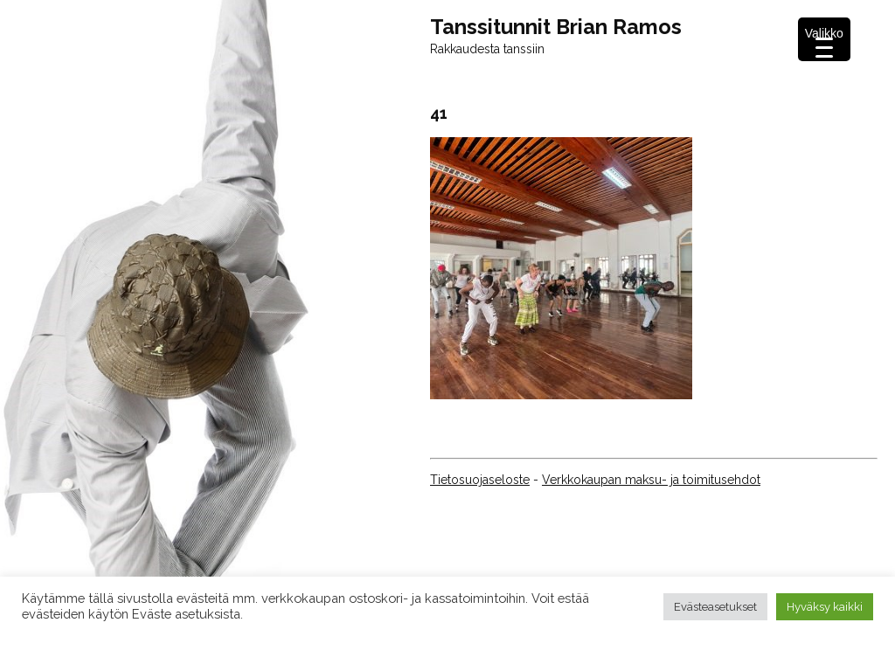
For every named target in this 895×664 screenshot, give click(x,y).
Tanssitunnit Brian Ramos (556, 27)
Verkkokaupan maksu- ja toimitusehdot (651, 480)
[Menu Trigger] (824, 39)
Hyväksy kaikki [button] (825, 606)
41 (439, 113)
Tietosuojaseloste (480, 480)
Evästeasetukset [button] (715, 606)
